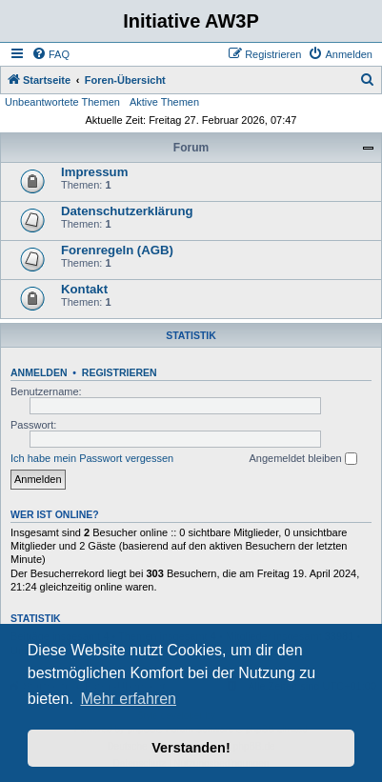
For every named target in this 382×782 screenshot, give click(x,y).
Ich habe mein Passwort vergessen (91, 458)
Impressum (94, 172)
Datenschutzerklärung (127, 211)
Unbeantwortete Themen (62, 102)
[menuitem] (50, 54)
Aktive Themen (164, 102)
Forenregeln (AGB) (117, 250)
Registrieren (119, 372)
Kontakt (84, 289)
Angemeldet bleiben (302, 459)
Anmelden (39, 372)
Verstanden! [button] (190, 747)
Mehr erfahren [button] (128, 699)
